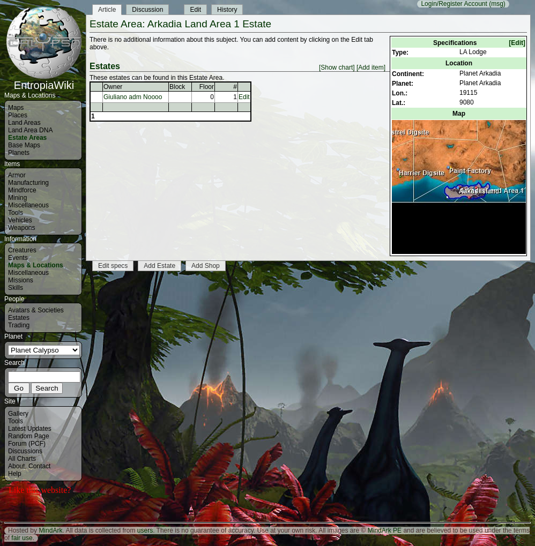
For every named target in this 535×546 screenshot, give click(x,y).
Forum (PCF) (27, 443)
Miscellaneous (28, 205)
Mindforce (22, 190)
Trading (18, 325)
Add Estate (159, 266)
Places (17, 115)
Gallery (18, 413)
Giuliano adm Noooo (132, 97)
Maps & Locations (35, 265)
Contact (39, 466)
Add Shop (205, 266)
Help (14, 473)
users (145, 530)
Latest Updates (29, 428)
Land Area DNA (30, 130)
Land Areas (24, 122)
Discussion (147, 9)
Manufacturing (28, 182)
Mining (17, 197)
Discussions (25, 451)
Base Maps (24, 145)
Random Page (28, 436)
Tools (15, 212)
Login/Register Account (454, 4)
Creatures (22, 250)
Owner (112, 87)
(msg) (497, 4)
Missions (20, 280)
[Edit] (517, 43)
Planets (18, 152)
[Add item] (370, 67)
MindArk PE (385, 530)
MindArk (50, 530)
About (16, 466)
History (227, 9)
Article (107, 9)
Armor (17, 175)
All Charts (22, 458)
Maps (16, 107)
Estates (18, 317)
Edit (195, 9)
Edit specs (113, 266)
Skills (15, 287)
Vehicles (20, 220)
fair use (21, 538)
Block (177, 87)
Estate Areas (27, 137)
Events (18, 257)
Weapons (21, 227)
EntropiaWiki (43, 80)
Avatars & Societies (36, 310)
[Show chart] (337, 67)
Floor (206, 87)
